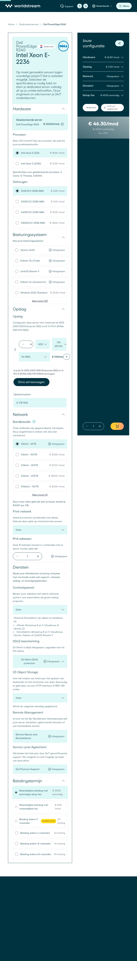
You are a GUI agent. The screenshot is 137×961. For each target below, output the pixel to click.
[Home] (22, 6)
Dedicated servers (29, 24)
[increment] (31, 344)
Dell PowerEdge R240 (54, 24)
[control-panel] (40, 609)
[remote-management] (40, 736)
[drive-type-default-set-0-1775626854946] (42, 344)
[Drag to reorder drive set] (15, 349)
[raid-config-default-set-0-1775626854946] (34, 356)
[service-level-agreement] (40, 769)
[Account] (79, 6)
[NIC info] (34, 422)
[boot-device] (40, 402)
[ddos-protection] (40, 661)
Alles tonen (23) (40, 301)
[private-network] (40, 529)
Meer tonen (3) (40, 494)
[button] (40, 109)
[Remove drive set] (66, 357)
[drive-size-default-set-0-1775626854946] (59, 344)
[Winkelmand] (85, 6)
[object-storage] (40, 698)
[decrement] (23, 344)
